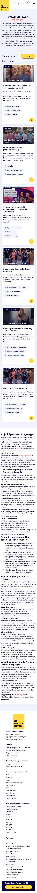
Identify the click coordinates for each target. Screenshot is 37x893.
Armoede (9, 777)
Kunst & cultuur (11, 790)
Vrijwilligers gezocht (12, 809)
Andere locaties (11, 832)
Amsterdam (10, 812)
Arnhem (8, 814)
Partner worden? (11, 877)
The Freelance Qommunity (14, 872)
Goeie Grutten (10, 856)
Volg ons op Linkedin (12, 753)
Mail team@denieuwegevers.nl (16, 750)
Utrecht (8, 830)
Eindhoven (9, 819)
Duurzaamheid (10, 785)
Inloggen (8, 764)
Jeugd (7, 788)
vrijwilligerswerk (26, 456)
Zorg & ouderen (11, 798)
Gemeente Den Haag (12, 851)
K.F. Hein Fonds (10, 861)
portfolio (21, 507)
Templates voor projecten (14, 766)
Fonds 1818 (9, 843)
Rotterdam (9, 827)
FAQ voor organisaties (13, 734)
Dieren (8, 780)
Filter (28, 56)
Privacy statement (12, 755)
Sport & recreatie (11, 793)
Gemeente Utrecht (12, 854)
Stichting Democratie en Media (16, 867)
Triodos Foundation (12, 874)
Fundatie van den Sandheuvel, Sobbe (18, 846)
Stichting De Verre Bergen (14, 869)
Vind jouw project (21, 3)
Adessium (9, 841)
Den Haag (9, 817)
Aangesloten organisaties (14, 739)
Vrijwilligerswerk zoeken (13, 806)
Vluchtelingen (10, 795)
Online (8, 775)
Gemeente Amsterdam (13, 848)
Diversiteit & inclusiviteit (14, 782)
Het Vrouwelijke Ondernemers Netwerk (18, 859)
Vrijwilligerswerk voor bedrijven (16, 737)
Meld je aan (21, 695)
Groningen (9, 822)
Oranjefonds (10, 864)
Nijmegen (9, 825)
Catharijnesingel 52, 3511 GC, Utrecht (18, 748)
